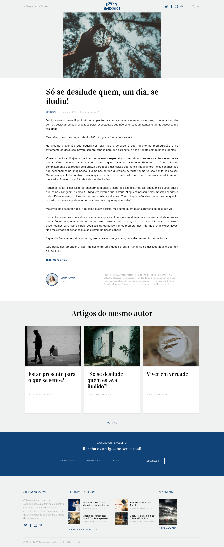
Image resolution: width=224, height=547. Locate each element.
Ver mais (112, 423)
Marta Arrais (68, 278)
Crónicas (51, 112)
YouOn (78, 542)
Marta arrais (60, 260)
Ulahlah (53, 542)
